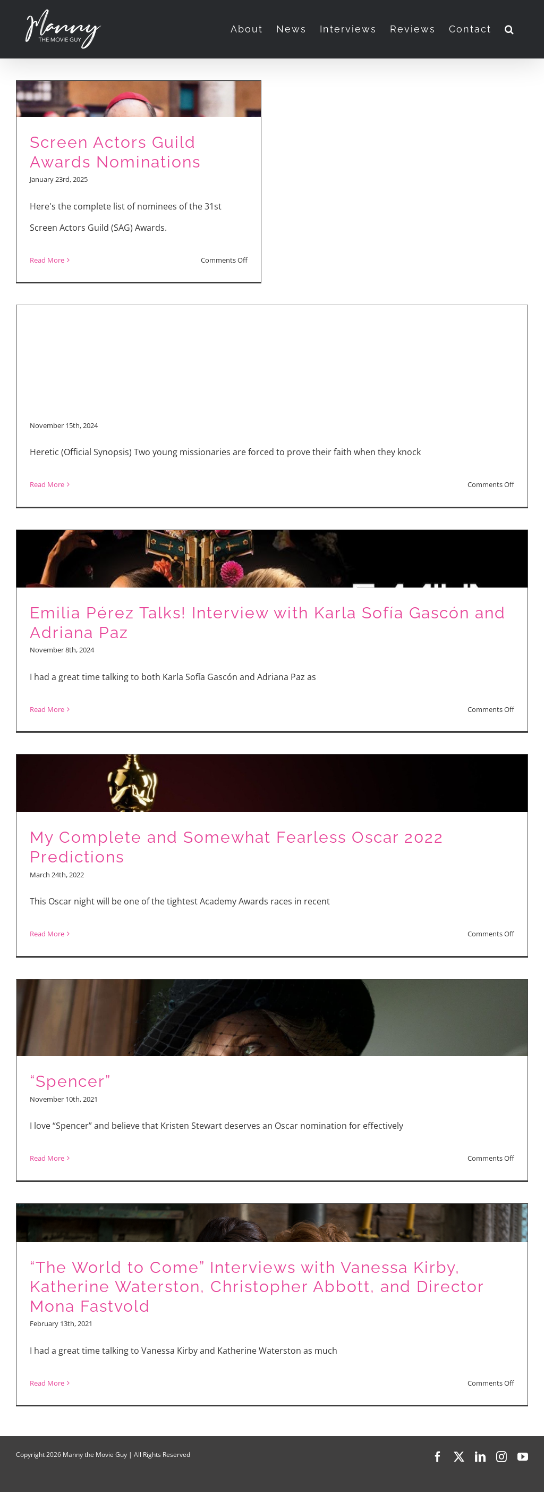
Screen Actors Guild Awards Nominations (115, 152)
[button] (510, 29)
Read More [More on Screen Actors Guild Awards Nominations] (47, 260)
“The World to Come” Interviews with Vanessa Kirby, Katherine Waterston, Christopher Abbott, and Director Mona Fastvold (257, 1286)
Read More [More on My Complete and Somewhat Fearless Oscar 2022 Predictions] (47, 933)
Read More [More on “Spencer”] (47, 1158)
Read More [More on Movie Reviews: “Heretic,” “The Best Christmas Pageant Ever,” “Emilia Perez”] (47, 484)
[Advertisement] (272, 335)
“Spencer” (70, 1081)
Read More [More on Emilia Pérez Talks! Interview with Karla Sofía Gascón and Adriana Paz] (47, 709)
